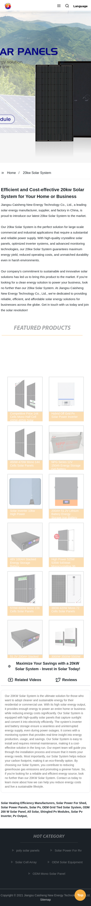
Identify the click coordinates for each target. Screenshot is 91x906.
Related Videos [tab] (24, 679)
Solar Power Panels (14, 807)
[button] (59, 6)
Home (11, 173)
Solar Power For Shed (71, 803)
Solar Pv (35, 807)
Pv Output (20, 816)
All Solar (33, 811)
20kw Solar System (37, 173)
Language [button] (80, 6)
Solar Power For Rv (68, 850)
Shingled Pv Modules (54, 811)
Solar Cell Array (26, 862)
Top (80, 895)
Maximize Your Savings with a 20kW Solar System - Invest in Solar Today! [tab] (44, 666)
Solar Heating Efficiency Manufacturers (28, 803)
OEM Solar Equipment (67, 862)
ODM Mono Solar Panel (49, 873)
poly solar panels (28, 850)
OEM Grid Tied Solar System (61, 807)
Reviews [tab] (66, 679)
